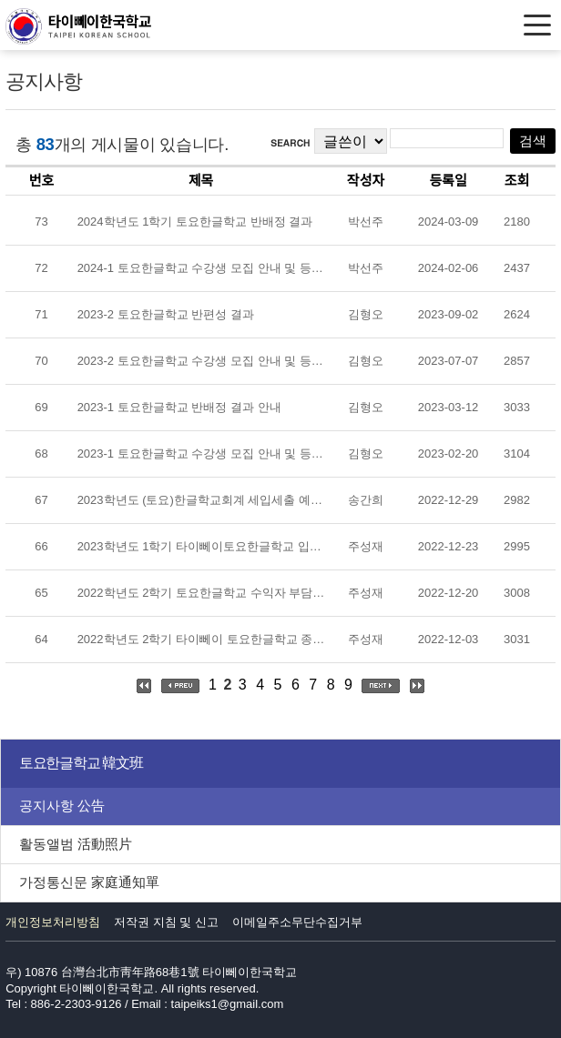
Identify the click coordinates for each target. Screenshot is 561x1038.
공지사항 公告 (62, 805)
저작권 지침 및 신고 (166, 922)
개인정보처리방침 (52, 922)
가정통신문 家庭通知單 (89, 882)
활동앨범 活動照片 (75, 844)
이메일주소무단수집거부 (297, 922)
